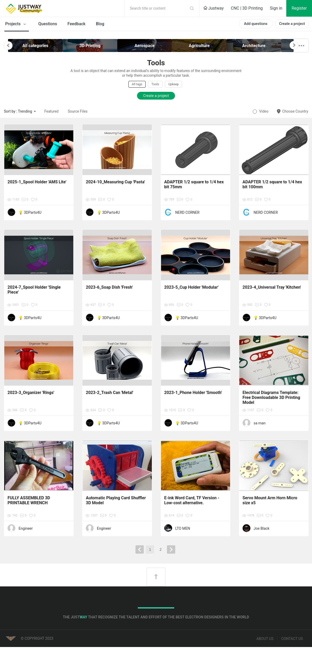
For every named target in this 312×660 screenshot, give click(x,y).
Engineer (25, 528)
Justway (213, 8)
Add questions (255, 24)
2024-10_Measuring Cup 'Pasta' (115, 181)
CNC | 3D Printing (247, 8)
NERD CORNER (187, 212)
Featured (51, 111)
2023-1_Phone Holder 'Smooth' (193, 392)
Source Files (78, 111)
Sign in (276, 8)
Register (299, 8)
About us (265, 639)
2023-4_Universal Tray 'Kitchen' (272, 287)
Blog (100, 23)
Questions (47, 23)
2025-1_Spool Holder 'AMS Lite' (37, 181)
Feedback (77, 23)
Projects (16, 24)
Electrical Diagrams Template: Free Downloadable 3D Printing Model (271, 397)
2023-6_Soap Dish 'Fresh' (109, 287)
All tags (137, 84)
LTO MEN (182, 528)
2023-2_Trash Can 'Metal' (109, 392)
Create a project (292, 24)
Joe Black (261, 528)
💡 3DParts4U (29, 212)
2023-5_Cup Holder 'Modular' (191, 287)
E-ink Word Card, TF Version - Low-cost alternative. (191, 500)
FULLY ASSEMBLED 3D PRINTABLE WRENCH (29, 500)
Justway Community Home (37, 8)
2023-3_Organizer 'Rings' (31, 392)
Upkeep (173, 84)
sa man (259, 423)
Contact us (292, 639)
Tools (155, 84)
